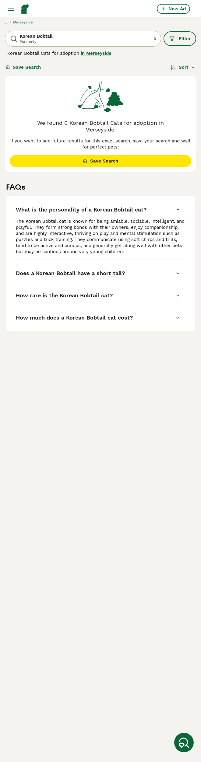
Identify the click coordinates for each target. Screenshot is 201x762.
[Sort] (183, 67)
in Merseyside (96, 53)
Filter (180, 39)
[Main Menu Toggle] (11, 9)
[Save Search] (184, 742)
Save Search (23, 67)
